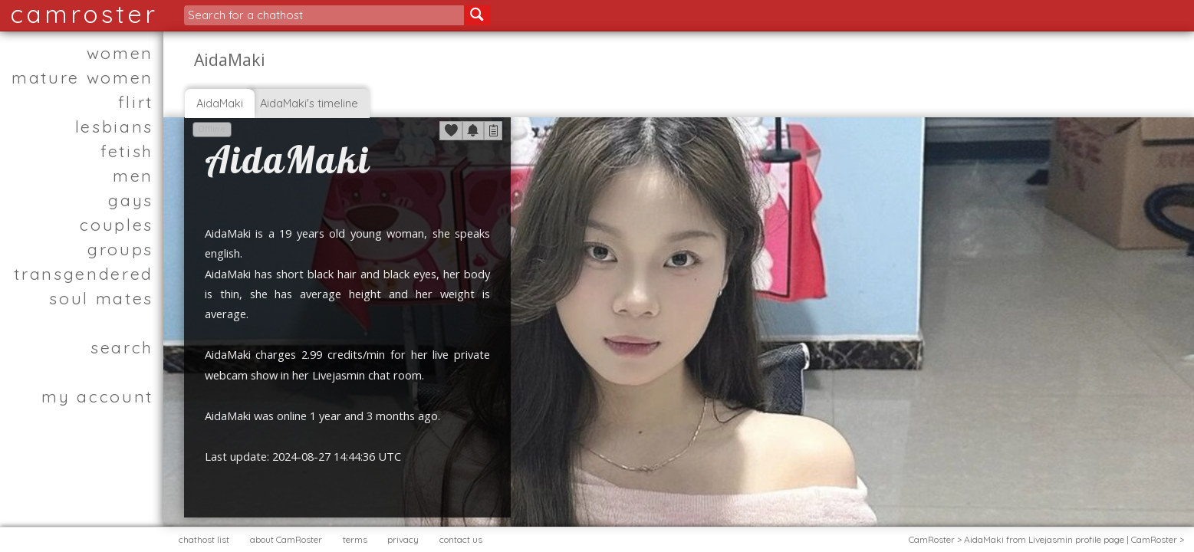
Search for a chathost (245, 15)
